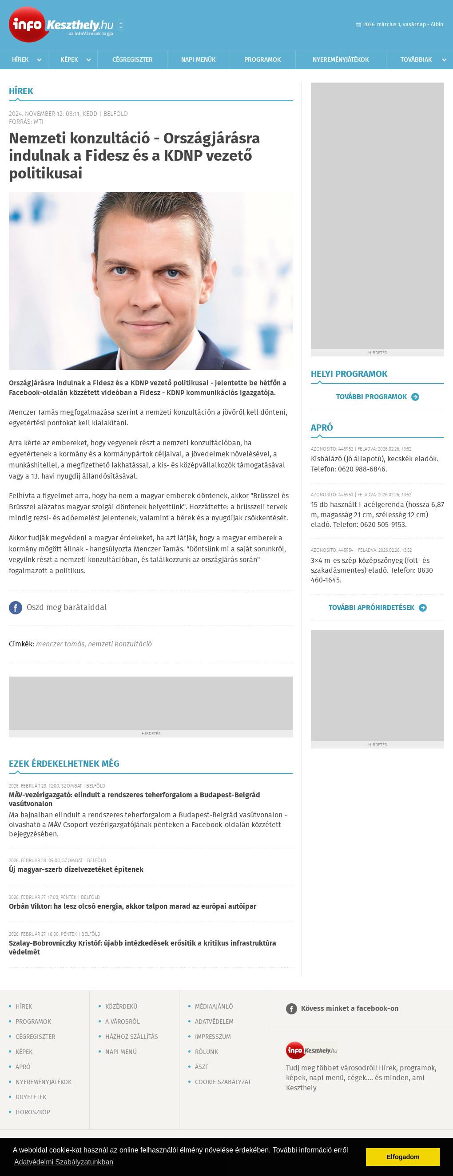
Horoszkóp (33, 1112)
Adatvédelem (214, 1022)
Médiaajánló (214, 1007)
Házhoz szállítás (131, 1037)
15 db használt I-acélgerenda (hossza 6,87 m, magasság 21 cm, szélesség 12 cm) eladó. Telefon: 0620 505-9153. (377, 515)
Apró (23, 1067)
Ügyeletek (31, 1097)
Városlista (121, 25)
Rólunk (206, 1052)
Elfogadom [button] (403, 1156)
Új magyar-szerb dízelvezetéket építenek (76, 869)
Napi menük (198, 60)
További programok (371, 397)
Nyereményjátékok (341, 60)
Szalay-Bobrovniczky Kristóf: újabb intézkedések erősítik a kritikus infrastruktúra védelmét (142, 948)
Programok (262, 60)
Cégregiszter (132, 60)
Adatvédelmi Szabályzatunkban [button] (63, 1162)
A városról (122, 1022)
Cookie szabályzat (223, 1082)
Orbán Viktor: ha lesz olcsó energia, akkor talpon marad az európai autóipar (132, 906)
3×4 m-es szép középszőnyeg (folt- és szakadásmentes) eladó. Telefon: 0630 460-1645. (372, 570)
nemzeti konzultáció (120, 644)
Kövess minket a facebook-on (349, 1008)
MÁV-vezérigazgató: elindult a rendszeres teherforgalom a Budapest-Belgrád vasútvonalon (134, 800)
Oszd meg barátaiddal (67, 608)
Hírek (20, 60)
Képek (69, 60)
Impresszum (213, 1037)
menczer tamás (60, 644)
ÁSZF (201, 1067)
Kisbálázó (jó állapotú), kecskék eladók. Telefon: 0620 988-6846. (374, 464)
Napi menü (121, 1052)
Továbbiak (416, 60)
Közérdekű (121, 1007)
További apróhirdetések (371, 608)
